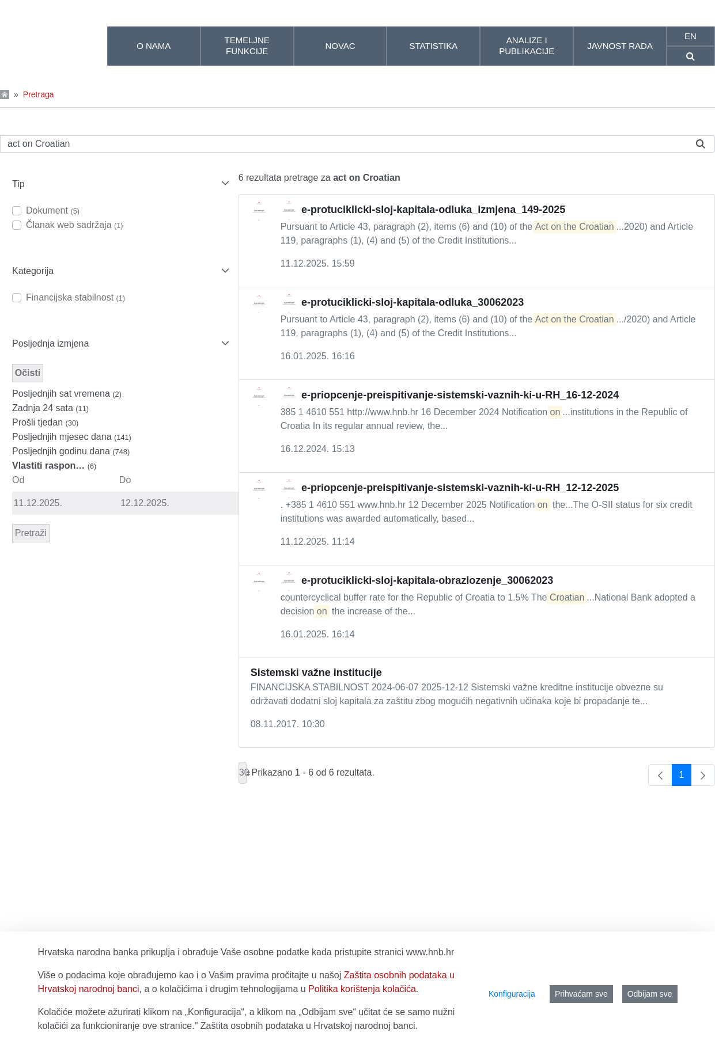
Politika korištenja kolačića (362, 989)
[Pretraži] (343, 144)
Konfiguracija (512, 993)
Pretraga (38, 94)
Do (125, 480)
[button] (119, 184)
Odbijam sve (649, 993)
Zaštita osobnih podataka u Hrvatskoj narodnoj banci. (309, 1026)
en (690, 36)
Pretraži (31, 533)
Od (18, 480)
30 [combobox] (243, 773)
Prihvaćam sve (581, 993)
